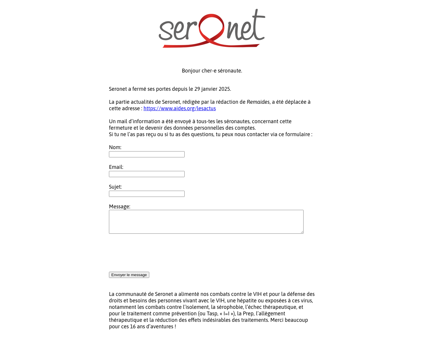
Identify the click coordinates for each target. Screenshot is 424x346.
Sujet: (115, 187)
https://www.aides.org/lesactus (179, 108)
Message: (119, 206)
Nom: (115, 147)
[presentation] (153, 257)
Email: (116, 167)
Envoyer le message (129, 279)
